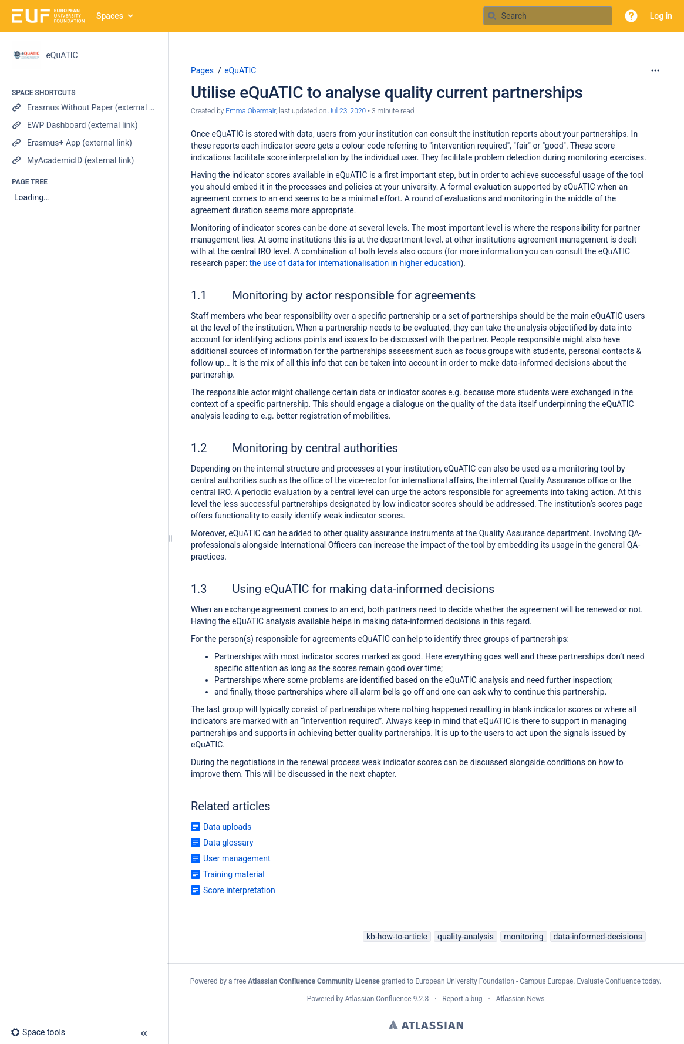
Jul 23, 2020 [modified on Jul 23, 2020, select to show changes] (347, 111)
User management (236, 858)
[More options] (655, 70)
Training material (234, 874)
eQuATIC (240, 70)
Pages (202, 70)
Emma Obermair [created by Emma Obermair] (250, 111)
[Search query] (547, 15)
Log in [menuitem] (661, 16)
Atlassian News (520, 999)
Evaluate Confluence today (618, 981)
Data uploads (227, 826)
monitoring (524, 936)
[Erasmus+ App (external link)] (83, 142)
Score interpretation (239, 890)
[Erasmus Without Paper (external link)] (83, 107)
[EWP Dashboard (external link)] (83, 125)
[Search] (492, 16)
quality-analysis (465, 936)
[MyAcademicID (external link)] (83, 160)
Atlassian (426, 1024)
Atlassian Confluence (378, 999)
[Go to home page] (48, 15)
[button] (631, 15)
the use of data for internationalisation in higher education (355, 263)
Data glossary (228, 842)
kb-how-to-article (396, 936)
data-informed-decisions (598, 936)
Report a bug (462, 999)
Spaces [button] (109, 16)
